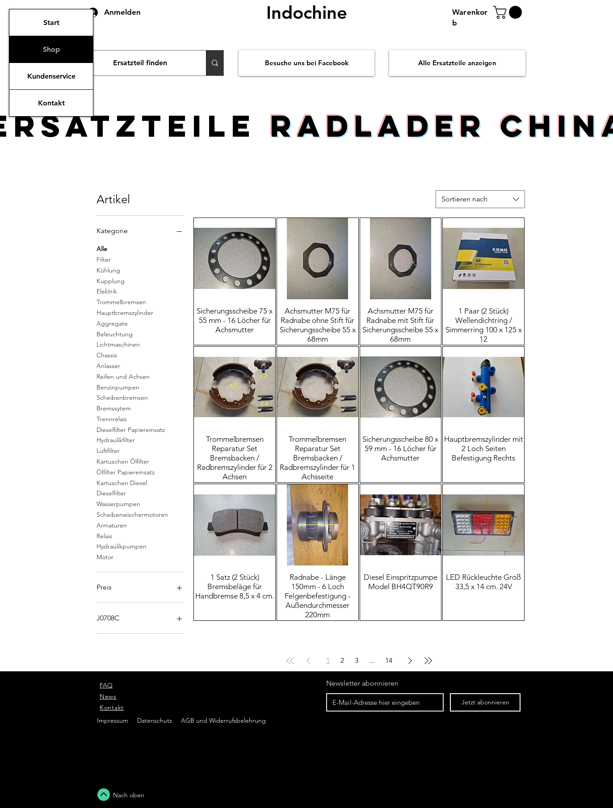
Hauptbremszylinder (125, 312)
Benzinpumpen (118, 386)
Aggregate (112, 322)
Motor (105, 556)
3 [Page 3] (356, 660)
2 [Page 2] (342, 660)
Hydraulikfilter (116, 439)
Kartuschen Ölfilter (123, 460)
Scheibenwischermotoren (132, 514)
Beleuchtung (115, 333)
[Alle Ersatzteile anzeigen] (457, 63)
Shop (51, 49)
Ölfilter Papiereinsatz (126, 471)
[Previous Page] (308, 661)
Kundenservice (51, 76)
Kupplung (111, 280)
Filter (104, 259)
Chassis (107, 354)
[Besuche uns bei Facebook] (306, 63)
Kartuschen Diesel (122, 482)
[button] (509, 12)
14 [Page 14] (388, 660)
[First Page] (290, 661)
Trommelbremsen (121, 301)
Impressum (112, 720)
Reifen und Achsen (123, 376)
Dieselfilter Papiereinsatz (131, 429)
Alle (102, 248)
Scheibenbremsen (122, 397)
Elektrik (107, 290)
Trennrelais (112, 418)
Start (51, 22)
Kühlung (108, 269)
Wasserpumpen (118, 503)
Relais (104, 535)
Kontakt (51, 103)
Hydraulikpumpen (122, 545)
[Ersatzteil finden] (140, 62)
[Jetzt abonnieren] (485, 702)
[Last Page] (428, 661)
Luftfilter (108, 450)
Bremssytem (114, 407)
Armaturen (112, 524)
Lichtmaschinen (118, 343)
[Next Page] (410, 661)
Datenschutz (155, 720)
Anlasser (108, 365)
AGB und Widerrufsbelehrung (222, 720)
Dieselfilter (111, 492)
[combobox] (480, 199)
